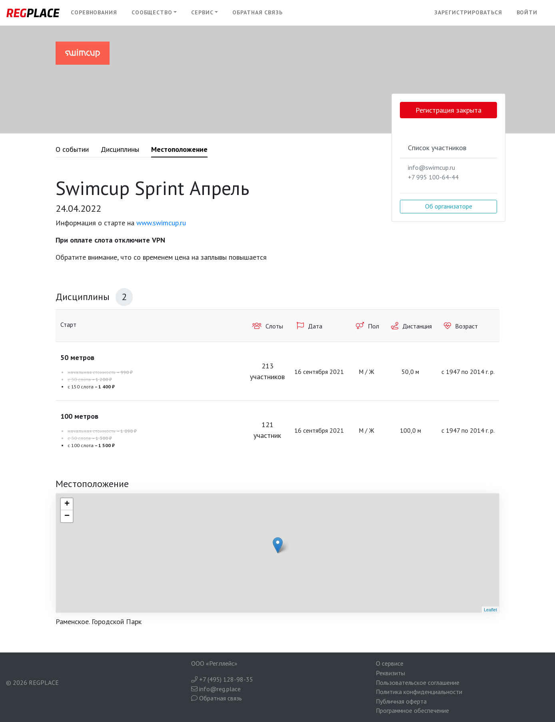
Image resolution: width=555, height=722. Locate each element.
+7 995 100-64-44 (433, 177)
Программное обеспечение (412, 710)
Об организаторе (448, 206)
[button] (154, 12)
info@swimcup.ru (431, 167)
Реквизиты (390, 673)
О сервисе (389, 663)
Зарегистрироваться (468, 12)
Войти (527, 12)
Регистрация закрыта (448, 110)
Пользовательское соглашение (417, 682)
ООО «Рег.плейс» (214, 663)
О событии (72, 149)
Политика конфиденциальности (419, 692)
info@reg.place (216, 689)
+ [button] (67, 504)
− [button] (67, 516)
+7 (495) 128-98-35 (222, 679)
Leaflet (490, 609)
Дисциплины (120, 149)
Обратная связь (257, 12)
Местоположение (179, 149)
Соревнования (94, 12)
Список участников (437, 147)
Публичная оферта (401, 701)
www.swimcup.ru (161, 222)
